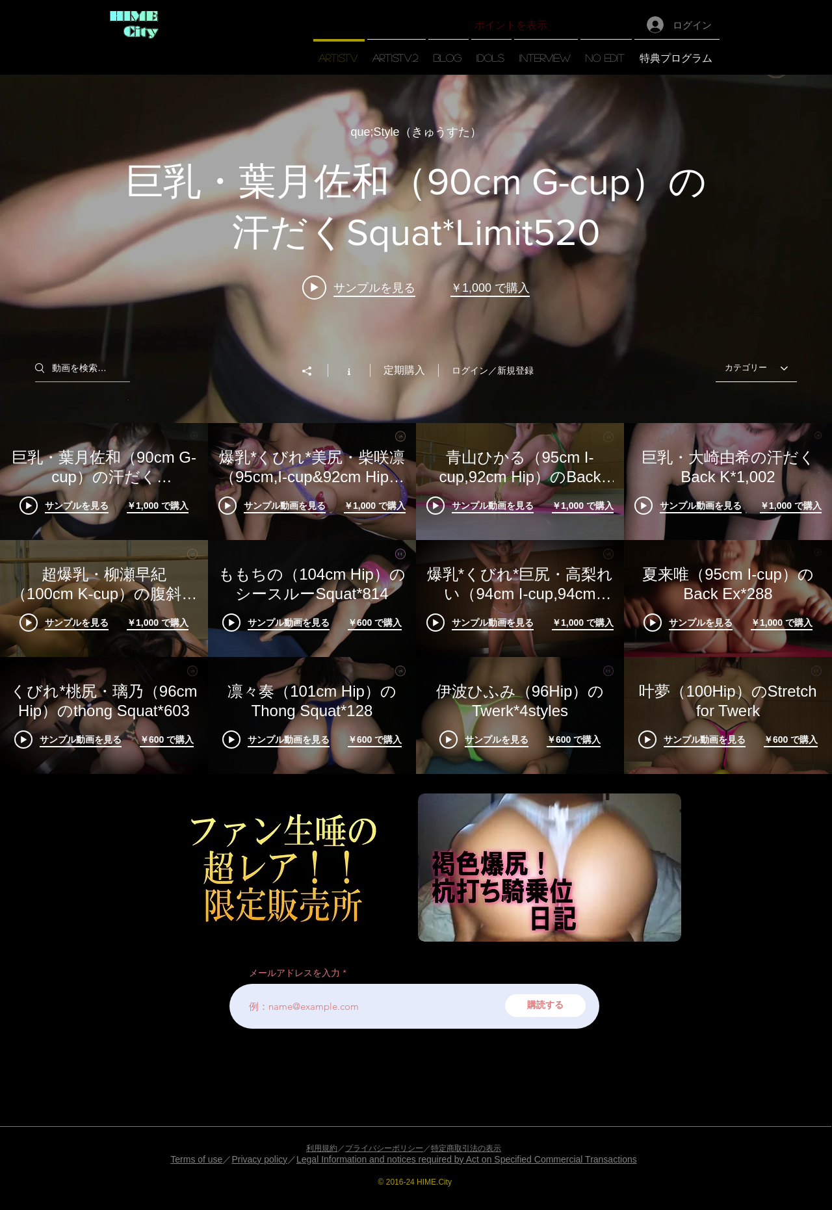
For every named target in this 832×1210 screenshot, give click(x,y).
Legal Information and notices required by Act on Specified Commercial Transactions (466, 1159)
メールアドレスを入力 (294, 972)
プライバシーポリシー (384, 1148)
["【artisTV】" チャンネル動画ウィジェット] (416, 424)
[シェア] (313, 371)
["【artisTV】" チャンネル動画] (416, 598)
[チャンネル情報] (349, 370)
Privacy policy (259, 1159)
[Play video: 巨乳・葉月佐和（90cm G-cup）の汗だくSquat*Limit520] (358, 287)
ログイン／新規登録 (493, 370)
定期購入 (404, 370)
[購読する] (545, 1005)
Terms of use (196, 1159)
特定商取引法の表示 (466, 1148)
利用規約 (321, 1148)
